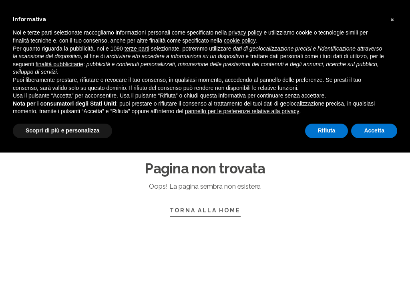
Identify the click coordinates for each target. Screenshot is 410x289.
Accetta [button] (374, 130)
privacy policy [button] (245, 32)
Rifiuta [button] (327, 130)
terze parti (137, 48)
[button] (393, 19)
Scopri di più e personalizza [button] (62, 130)
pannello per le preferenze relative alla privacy (242, 111)
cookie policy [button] (239, 40)
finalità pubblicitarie (59, 64)
